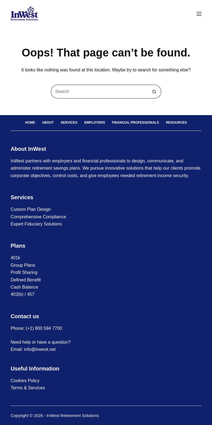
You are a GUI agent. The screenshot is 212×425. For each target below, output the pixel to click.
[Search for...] (99, 92)
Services (69, 123)
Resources (176, 123)
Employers (94, 123)
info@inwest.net (39, 349)
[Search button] (154, 92)
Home (30, 123)
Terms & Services (27, 387)
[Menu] (199, 13)
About (48, 123)
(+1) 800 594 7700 (44, 328)
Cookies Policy (24, 380)
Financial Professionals (135, 123)
